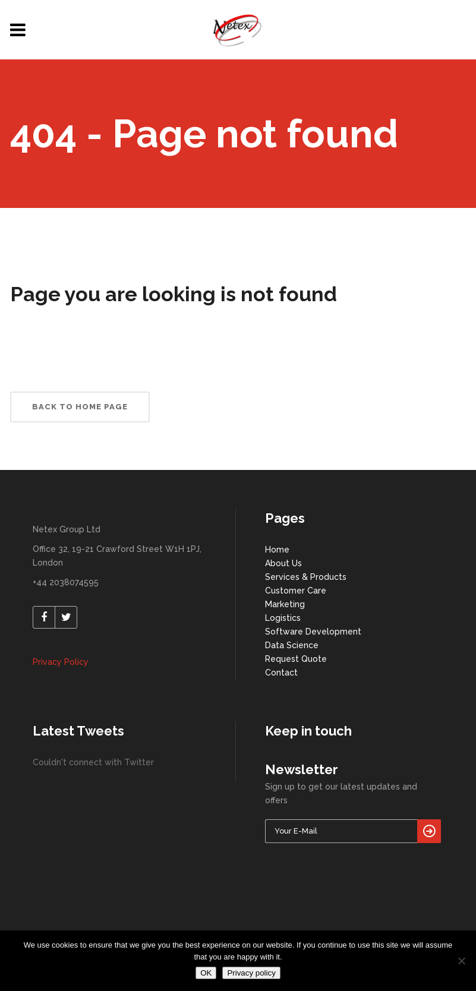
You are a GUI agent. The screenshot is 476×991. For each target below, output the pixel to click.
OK (206, 972)
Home (277, 549)
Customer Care (295, 590)
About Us (283, 563)
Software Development (313, 631)
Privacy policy (251, 972)
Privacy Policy (61, 662)
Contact (281, 672)
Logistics (283, 618)
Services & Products (305, 577)
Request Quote (296, 659)
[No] (461, 961)
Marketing (285, 604)
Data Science (292, 645)
